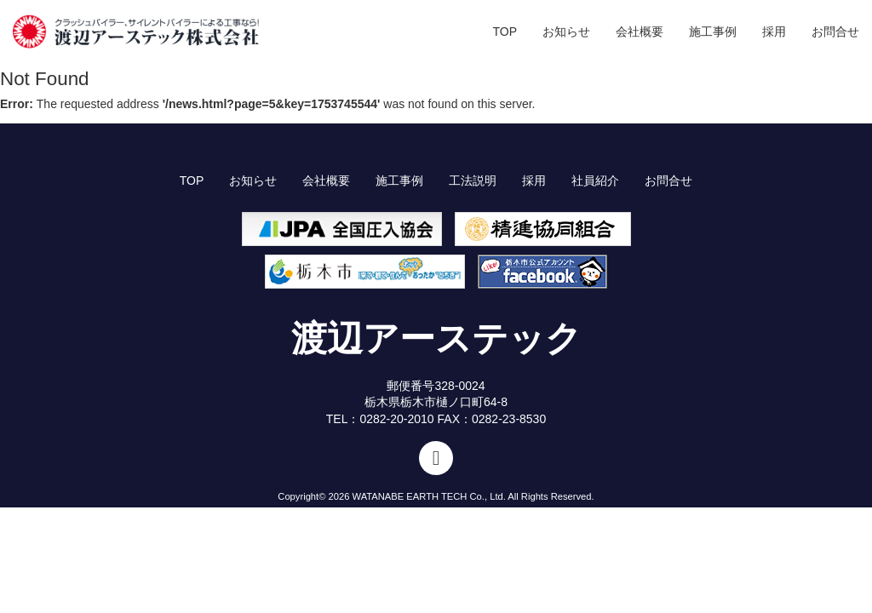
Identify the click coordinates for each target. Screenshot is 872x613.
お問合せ (835, 31)
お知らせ (566, 31)
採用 (774, 31)
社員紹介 (595, 180)
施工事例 (713, 31)
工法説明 (472, 180)
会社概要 (639, 31)
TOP (504, 31)
